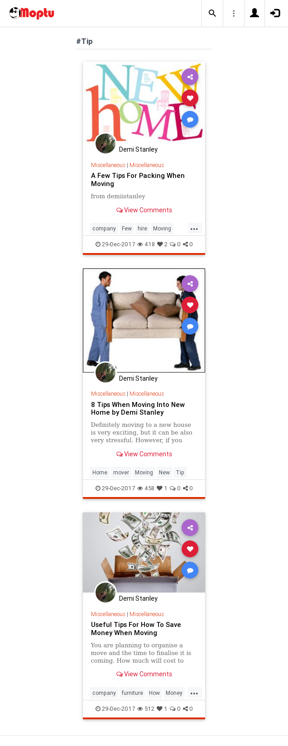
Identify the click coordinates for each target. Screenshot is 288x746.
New (164, 472)
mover (121, 472)
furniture (132, 692)
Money (174, 692)
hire (142, 228)
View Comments (144, 210)
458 (145, 488)
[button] (212, 13)
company (104, 228)
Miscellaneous (108, 165)
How (154, 692)
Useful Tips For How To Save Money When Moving (136, 628)
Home (99, 472)
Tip (180, 472)
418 (146, 244)
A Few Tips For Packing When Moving (138, 179)
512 (145, 709)
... (194, 228)
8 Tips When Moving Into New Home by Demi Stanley (138, 408)
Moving (162, 228)
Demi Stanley (138, 149)
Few (127, 228)
